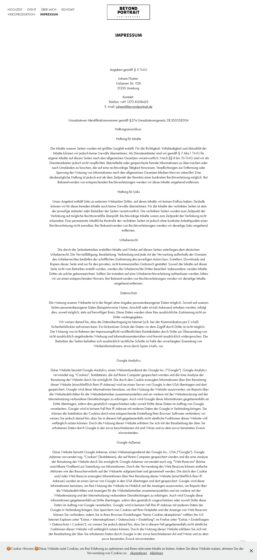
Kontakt (67, 9)
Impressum (49, 14)
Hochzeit (15, 9)
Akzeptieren (138, 553)
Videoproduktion (21, 14)
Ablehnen (156, 553)
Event (31, 9)
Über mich (48, 9)
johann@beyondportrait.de (134, 106)
